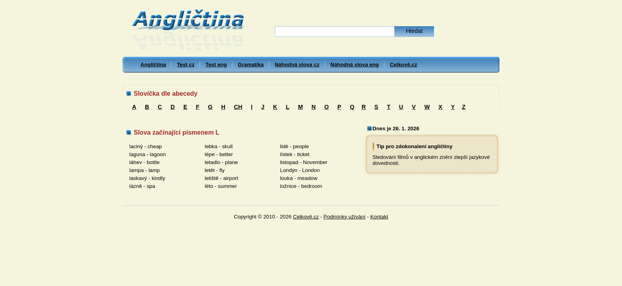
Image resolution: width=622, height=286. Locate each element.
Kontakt (379, 217)
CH (238, 107)
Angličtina (153, 65)
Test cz (185, 65)
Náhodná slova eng (354, 65)
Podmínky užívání (345, 217)
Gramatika (251, 65)
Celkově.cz (403, 65)
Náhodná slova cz (297, 65)
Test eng (216, 65)
